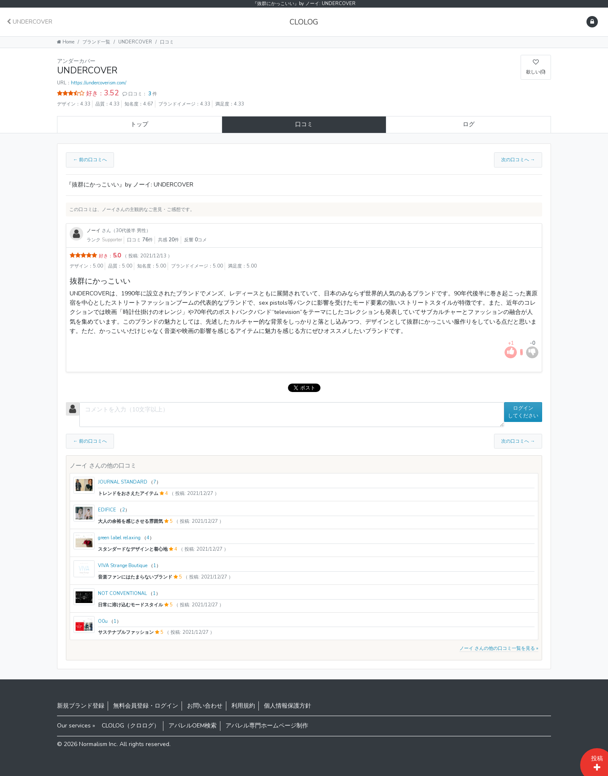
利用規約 (243, 706)
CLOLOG (304, 22)
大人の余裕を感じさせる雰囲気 (131, 521)
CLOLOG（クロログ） (131, 726)
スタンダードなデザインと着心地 (133, 549)
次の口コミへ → (518, 160)
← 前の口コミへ (90, 160)
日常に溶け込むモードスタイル (131, 605)
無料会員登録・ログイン (145, 706)
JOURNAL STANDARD (123, 482)
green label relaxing (120, 538)
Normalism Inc (98, 744)
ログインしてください (523, 412)
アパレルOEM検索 (192, 726)
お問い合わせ (205, 706)
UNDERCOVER (29, 22)
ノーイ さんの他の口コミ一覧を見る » (498, 648)
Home (65, 42)
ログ (469, 124)
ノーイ (94, 230)
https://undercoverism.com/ (98, 83)
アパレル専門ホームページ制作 (266, 726)
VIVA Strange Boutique (123, 565)
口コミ (304, 124)
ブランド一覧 (96, 42)
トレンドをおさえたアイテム (129, 493)
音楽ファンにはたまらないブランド (136, 577)
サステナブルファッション (126, 632)
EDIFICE (107, 510)
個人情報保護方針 (287, 706)
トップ (139, 124)
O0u (103, 621)
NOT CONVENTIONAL (123, 593)
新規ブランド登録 (80, 706)
